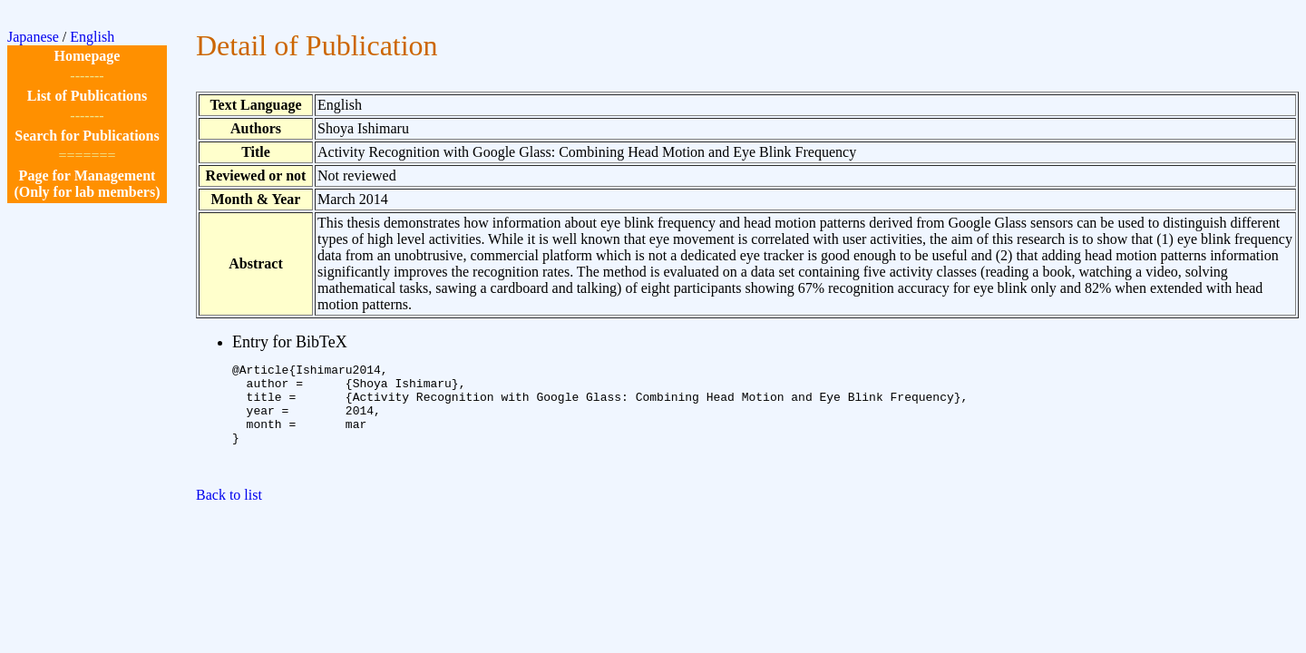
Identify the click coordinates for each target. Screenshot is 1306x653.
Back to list (229, 516)
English (92, 36)
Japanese (33, 36)
